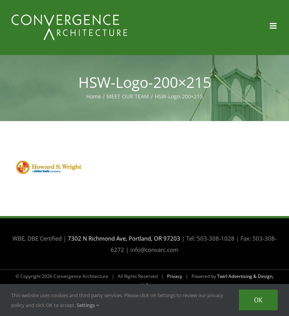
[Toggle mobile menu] (274, 26)
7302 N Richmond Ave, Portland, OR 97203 (124, 238)
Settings (88, 305)
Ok (258, 300)
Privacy (174, 276)
